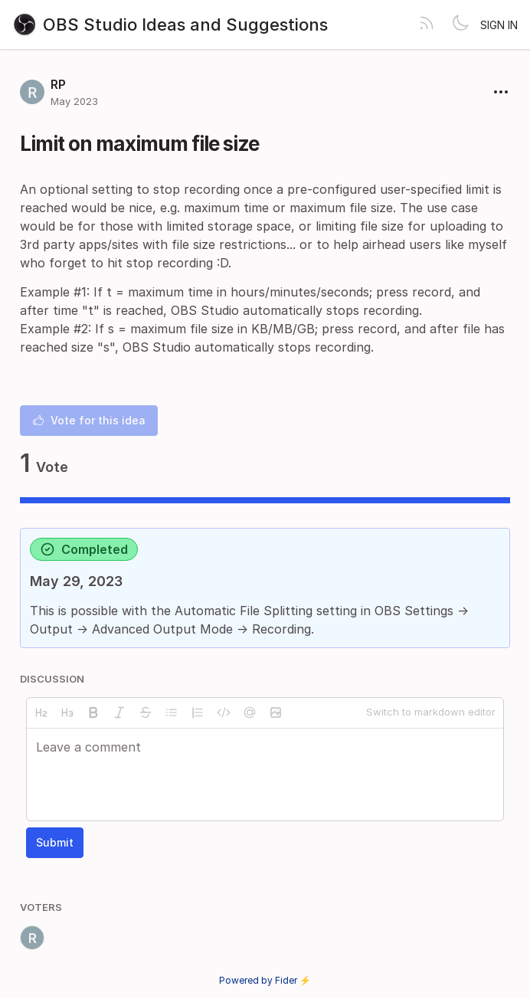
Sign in (499, 24)
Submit (55, 842)
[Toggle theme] (460, 24)
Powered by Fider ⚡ (265, 980)
